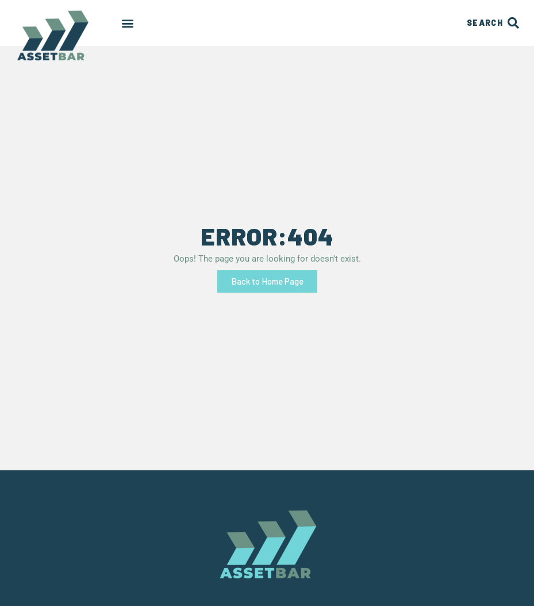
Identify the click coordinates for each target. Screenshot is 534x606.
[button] (127, 23)
